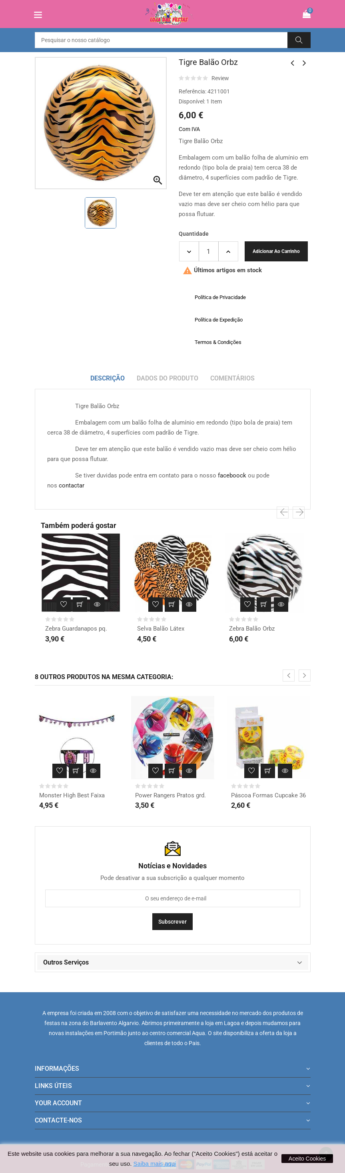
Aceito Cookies (307, 1158)
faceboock (232, 475)
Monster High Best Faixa (72, 795)
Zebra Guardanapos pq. (76, 628)
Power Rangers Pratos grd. (170, 795)
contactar (71, 485)
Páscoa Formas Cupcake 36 (268, 795)
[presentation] (283, 513)
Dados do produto (167, 378)
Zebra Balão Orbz (252, 628)
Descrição (107, 378)
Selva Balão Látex (160, 628)
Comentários (232, 378)
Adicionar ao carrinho (276, 251)
